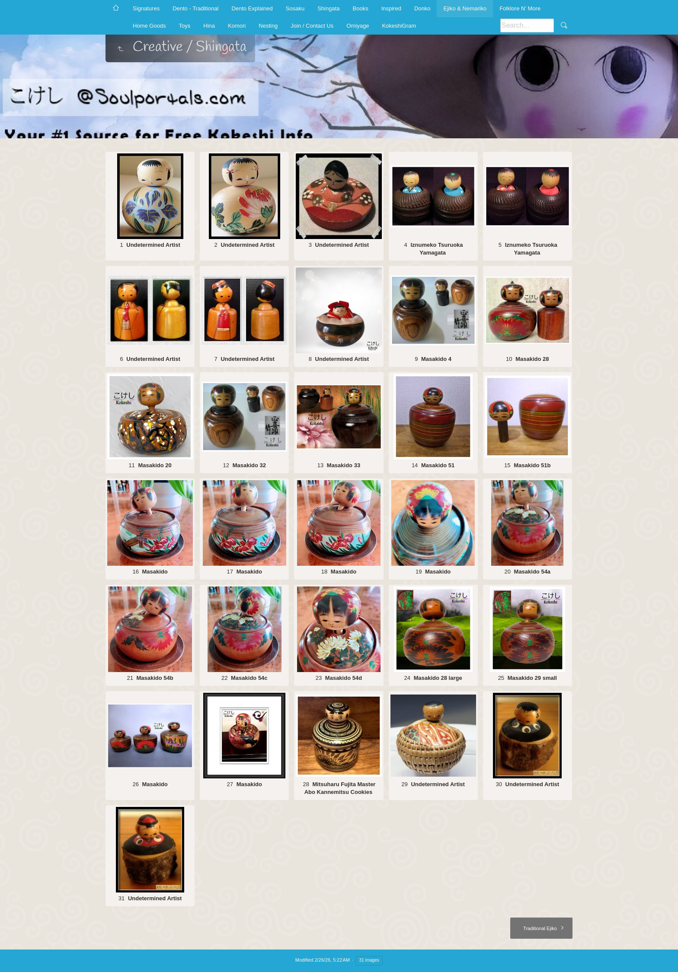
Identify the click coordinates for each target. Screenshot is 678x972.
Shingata (328, 8)
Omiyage (357, 25)
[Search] (527, 25)
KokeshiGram (399, 25)
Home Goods (149, 25)
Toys (185, 25)
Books (360, 8)
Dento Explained (251, 8)
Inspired (391, 8)
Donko (422, 8)
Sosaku (295, 8)
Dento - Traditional (195, 8)
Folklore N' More (519, 8)
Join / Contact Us (312, 25)
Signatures (146, 8)
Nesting (268, 25)
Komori (237, 25)
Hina (209, 25)
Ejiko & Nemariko (464, 8)
